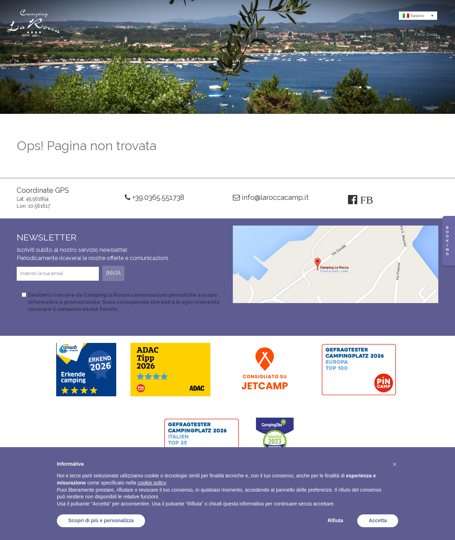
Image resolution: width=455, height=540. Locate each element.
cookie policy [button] (152, 483)
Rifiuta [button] (335, 520)
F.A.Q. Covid (425, 34)
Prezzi (310, 34)
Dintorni (346, 34)
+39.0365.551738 (154, 197)
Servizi (274, 34)
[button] (394, 464)
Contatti (384, 34)
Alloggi (238, 34)
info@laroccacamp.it (271, 197)
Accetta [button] (378, 520)
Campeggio (198, 34)
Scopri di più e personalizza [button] (101, 520)
